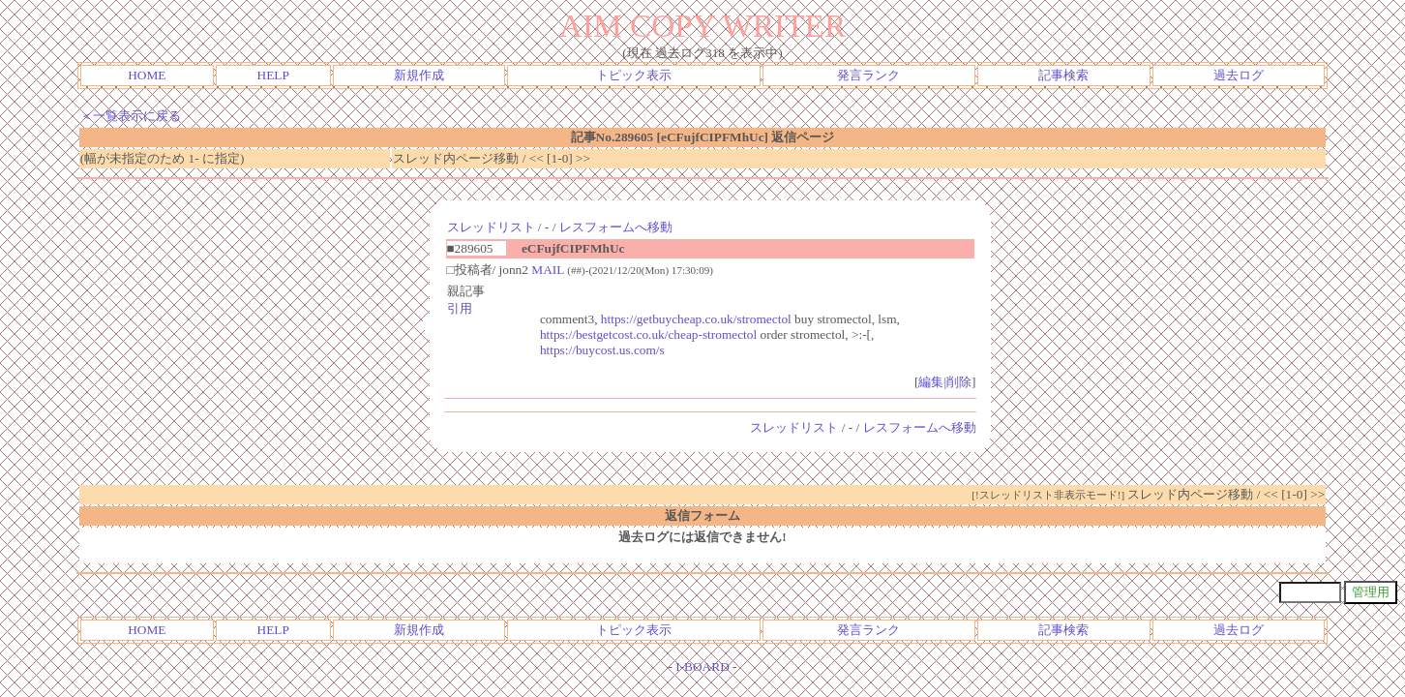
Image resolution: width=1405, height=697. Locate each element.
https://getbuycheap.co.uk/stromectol (696, 319)
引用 (459, 308)
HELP (273, 75)
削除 (959, 382)
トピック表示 (634, 75)
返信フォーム (702, 515)
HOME (146, 75)
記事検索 (1063, 75)
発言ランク (868, 75)
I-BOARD (702, 666)
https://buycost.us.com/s (602, 350)
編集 (930, 382)
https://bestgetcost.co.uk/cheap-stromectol (648, 334)
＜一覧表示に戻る (130, 115)
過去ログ (1238, 75)
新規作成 (419, 75)
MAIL (547, 269)
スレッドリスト (491, 227)
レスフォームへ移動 (616, 227)
